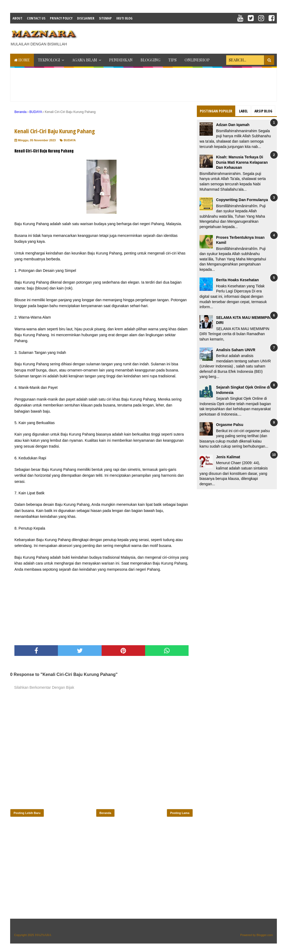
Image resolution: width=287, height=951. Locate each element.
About (17, 18)
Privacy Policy (61, 18)
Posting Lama (179, 813)
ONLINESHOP (197, 59)
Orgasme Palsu (229, 424)
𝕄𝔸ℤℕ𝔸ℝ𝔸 (43, 935)
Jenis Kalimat (228, 457)
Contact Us (36, 18)
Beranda (105, 813)
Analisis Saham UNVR (235, 350)
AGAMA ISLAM (84, 59)
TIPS (172, 59)
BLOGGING (150, 59)
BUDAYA (70, 140)
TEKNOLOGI (49, 59)
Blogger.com (265, 935)
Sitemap (105, 18)
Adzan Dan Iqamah (232, 125)
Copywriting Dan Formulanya (242, 200)
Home (22, 59)
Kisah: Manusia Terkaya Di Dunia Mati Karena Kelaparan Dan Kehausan (242, 162)
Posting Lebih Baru (27, 813)
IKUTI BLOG (124, 18)
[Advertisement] (180, 37)
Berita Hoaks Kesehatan (237, 280)
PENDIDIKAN (121, 59)
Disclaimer (85, 18)
